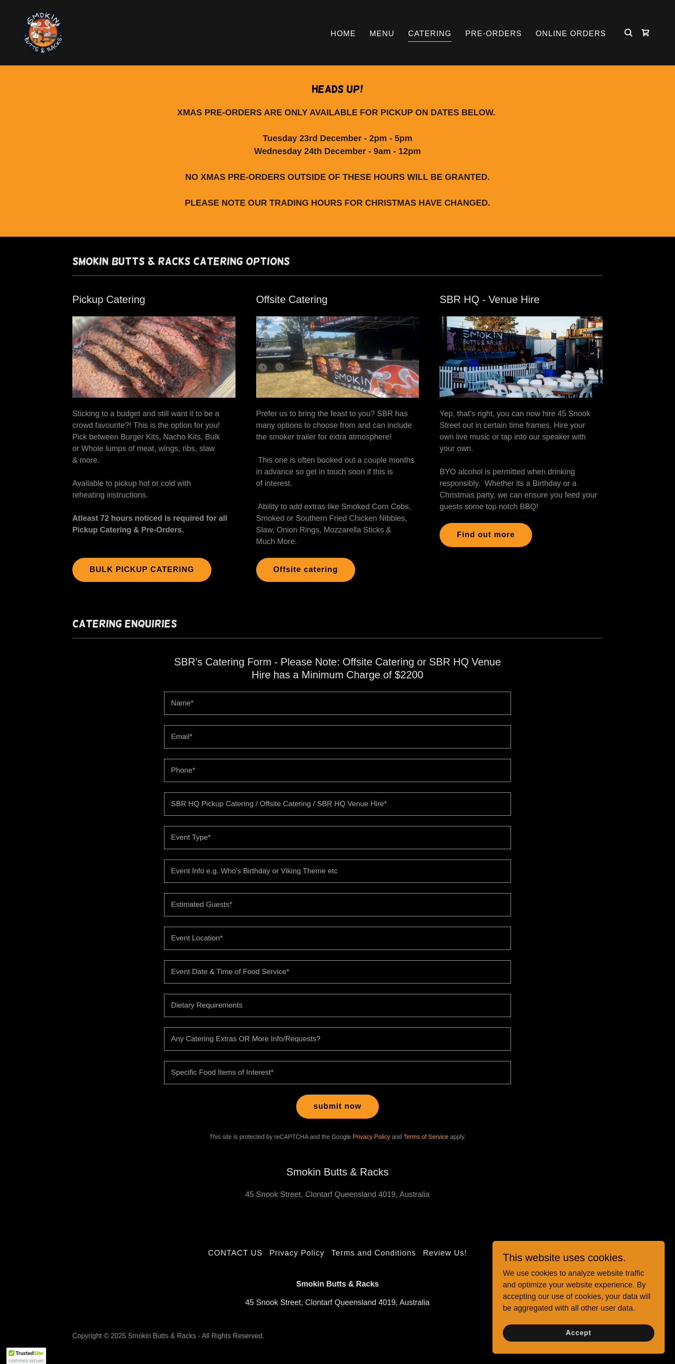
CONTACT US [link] (235, 1253)
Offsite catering (305, 569)
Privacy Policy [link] (371, 1136)
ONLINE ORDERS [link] (571, 33)
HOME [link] (343, 33)
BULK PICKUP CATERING (142, 569)
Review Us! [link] (445, 1253)
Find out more (486, 534)
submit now (337, 1106)
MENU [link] (382, 33)
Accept (578, 1332)
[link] (43, 32)
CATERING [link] (430, 33)
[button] (26, 1356)
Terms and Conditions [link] (373, 1253)
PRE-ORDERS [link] (493, 33)
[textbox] (337, 703)
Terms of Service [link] (425, 1136)
